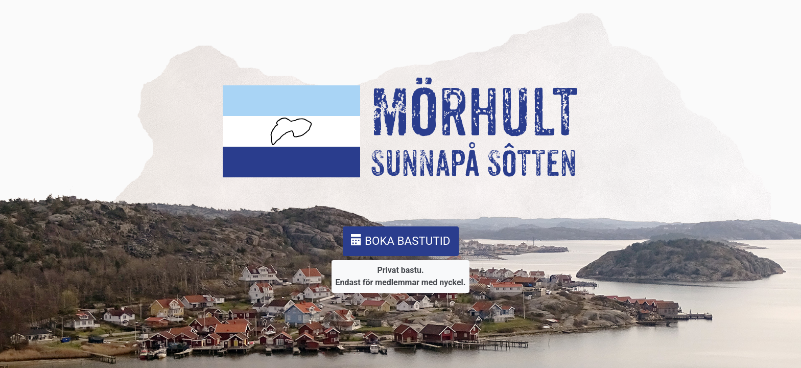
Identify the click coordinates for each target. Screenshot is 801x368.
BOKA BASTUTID (401, 240)
